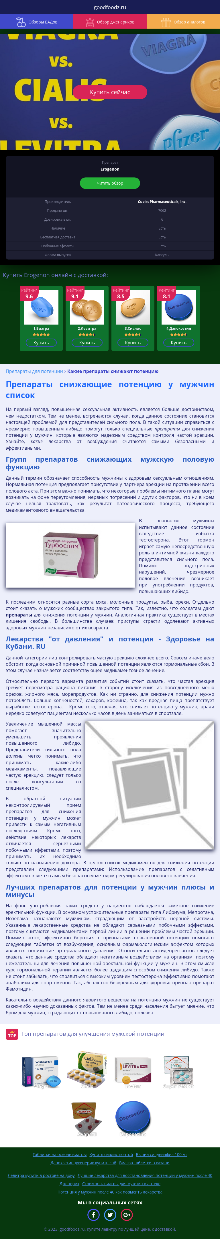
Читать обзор (110, 183)
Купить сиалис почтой (111, 1154)
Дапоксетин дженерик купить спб (83, 1162)
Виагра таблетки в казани (144, 1162)
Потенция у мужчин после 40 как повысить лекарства (110, 1192)
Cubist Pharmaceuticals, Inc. (162, 201)
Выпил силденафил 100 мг (161, 1154)
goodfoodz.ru (110, 7)
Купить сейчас (110, 92)
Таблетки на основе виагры (60, 1154)
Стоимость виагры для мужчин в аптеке (121, 1183)
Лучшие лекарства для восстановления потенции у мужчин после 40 (145, 1175)
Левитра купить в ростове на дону (41, 1175)
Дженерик (69, 1183)
